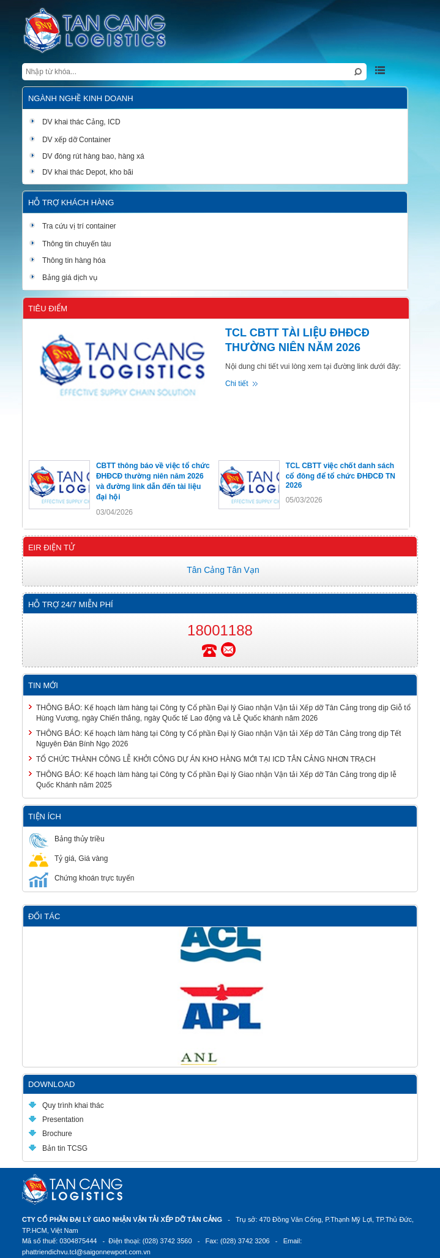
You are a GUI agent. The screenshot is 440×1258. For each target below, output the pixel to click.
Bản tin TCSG (58, 1148)
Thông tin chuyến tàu (70, 244)
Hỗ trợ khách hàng (71, 202)
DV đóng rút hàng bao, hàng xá (86, 156)
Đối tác (44, 916)
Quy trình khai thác (66, 1105)
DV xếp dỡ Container (70, 139)
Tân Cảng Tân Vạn (223, 570)
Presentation (56, 1119)
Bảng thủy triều (67, 838)
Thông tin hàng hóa (67, 260)
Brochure (50, 1133)
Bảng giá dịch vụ (63, 277)
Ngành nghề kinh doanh (80, 98)
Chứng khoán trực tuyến (81, 878)
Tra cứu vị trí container (72, 226)
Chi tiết (236, 383)
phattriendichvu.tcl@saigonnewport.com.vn (86, 1252)
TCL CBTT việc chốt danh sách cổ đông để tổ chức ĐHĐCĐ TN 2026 (340, 475)
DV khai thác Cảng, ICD (75, 122)
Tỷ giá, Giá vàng (68, 858)
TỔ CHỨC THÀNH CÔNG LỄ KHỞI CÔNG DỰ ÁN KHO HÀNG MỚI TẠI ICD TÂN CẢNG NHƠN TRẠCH (206, 759)
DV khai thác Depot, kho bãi (81, 172)
